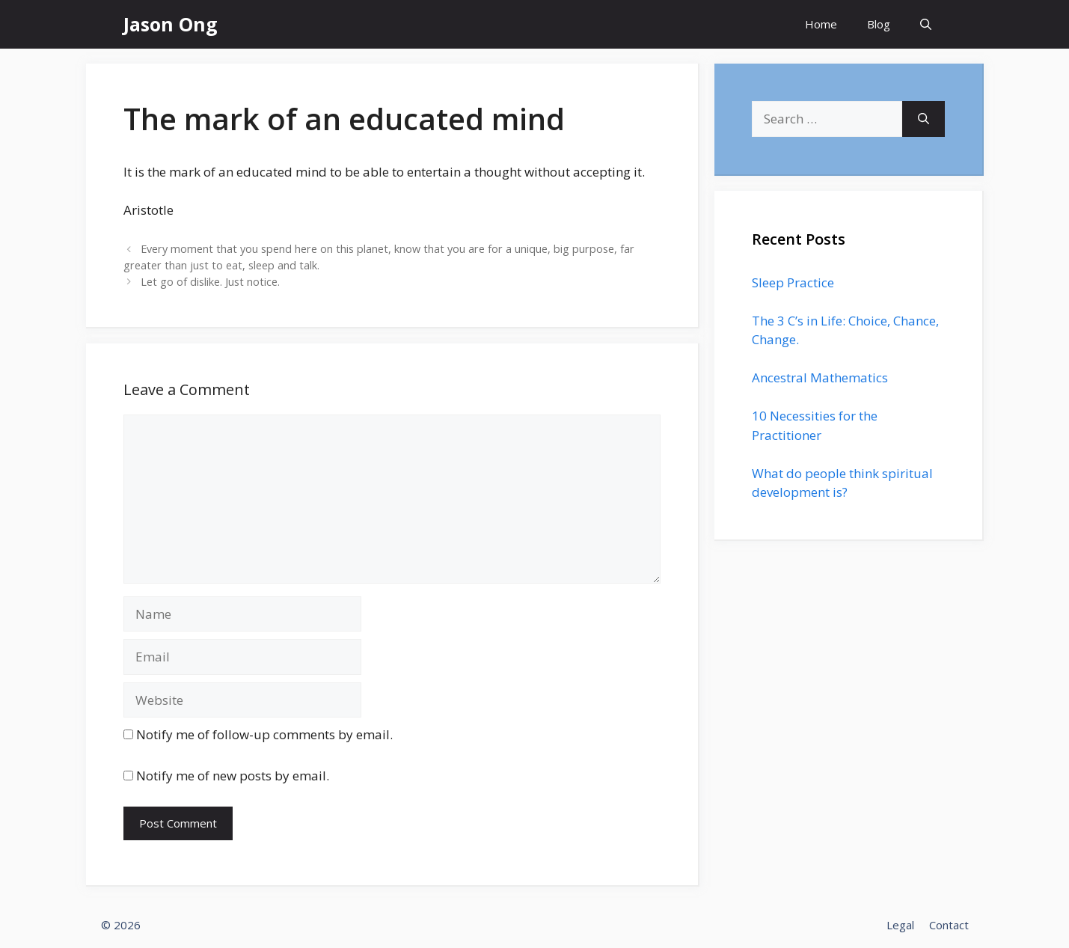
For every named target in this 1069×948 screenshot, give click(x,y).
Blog (878, 23)
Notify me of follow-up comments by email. (264, 734)
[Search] (923, 119)
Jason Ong (170, 24)
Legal (900, 924)
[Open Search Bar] (925, 24)
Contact (949, 924)
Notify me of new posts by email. (232, 775)
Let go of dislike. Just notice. (210, 282)
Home (821, 23)
